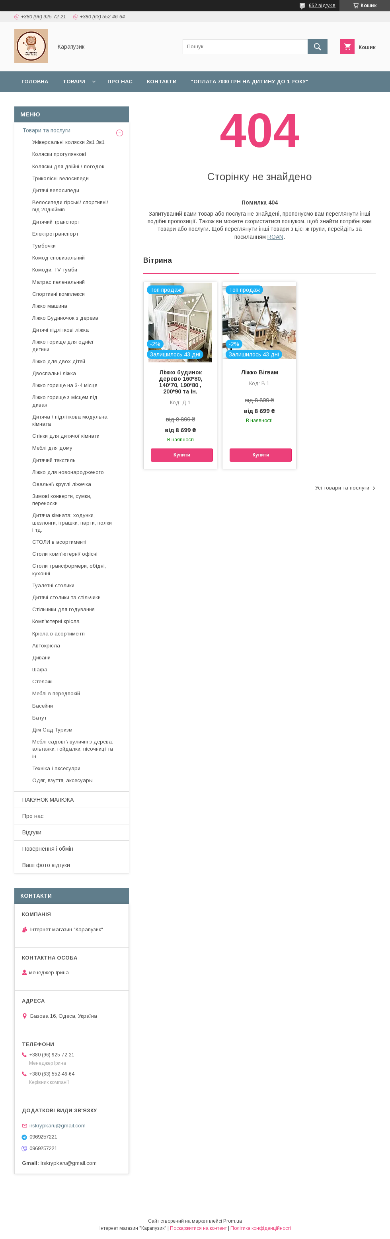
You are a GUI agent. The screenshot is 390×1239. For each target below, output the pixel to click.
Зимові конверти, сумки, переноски (61, 499)
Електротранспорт (55, 234)
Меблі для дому (52, 448)
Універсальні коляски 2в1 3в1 (68, 142)
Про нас (120, 82)
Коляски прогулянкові (59, 154)
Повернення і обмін (124, 102)
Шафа (39, 670)
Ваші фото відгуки (46, 865)
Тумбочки (44, 246)
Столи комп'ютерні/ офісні (65, 554)
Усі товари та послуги (342, 488)
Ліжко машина (49, 306)
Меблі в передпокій (56, 693)
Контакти (162, 82)
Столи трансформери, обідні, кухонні (69, 569)
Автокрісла (46, 646)
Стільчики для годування (63, 609)
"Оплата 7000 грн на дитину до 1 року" (249, 82)
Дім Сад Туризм (52, 730)
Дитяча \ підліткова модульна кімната (69, 420)
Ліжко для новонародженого (68, 472)
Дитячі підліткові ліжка (60, 330)
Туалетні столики (53, 585)
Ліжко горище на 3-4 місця (65, 385)
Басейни (42, 706)
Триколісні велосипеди (60, 178)
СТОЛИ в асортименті (59, 542)
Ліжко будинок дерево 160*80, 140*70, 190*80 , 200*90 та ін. (180, 382)
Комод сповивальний (58, 258)
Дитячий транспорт (56, 222)
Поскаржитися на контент (198, 1228)
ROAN (275, 237)
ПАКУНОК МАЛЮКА (48, 799)
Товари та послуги (46, 130)
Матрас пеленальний (58, 282)
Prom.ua (232, 1221)
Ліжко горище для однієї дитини (63, 345)
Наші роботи (190, 102)
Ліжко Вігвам (259, 372)
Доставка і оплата (50, 102)
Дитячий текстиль (54, 460)
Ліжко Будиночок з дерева (65, 318)
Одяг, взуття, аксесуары (62, 780)
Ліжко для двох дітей (58, 361)
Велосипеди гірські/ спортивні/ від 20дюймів (70, 205)
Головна (34, 82)
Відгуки (235, 102)
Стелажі (42, 681)
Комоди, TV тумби (54, 270)
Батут (39, 718)
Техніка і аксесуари (56, 768)
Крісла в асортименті (58, 634)
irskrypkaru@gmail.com (57, 1126)
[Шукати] (318, 46)
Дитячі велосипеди (55, 190)
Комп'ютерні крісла (56, 621)
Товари (73, 82)
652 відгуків (322, 5)
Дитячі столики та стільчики (66, 597)
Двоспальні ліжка (54, 373)
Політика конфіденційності (260, 1228)
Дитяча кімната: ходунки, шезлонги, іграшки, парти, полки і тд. (72, 522)
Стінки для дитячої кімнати (65, 436)
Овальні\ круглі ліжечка (61, 484)
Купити (182, 455)
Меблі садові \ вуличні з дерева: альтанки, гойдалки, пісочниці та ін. (72, 749)
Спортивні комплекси (58, 294)
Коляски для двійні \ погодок (68, 166)
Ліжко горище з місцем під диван (65, 400)
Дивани (41, 658)
